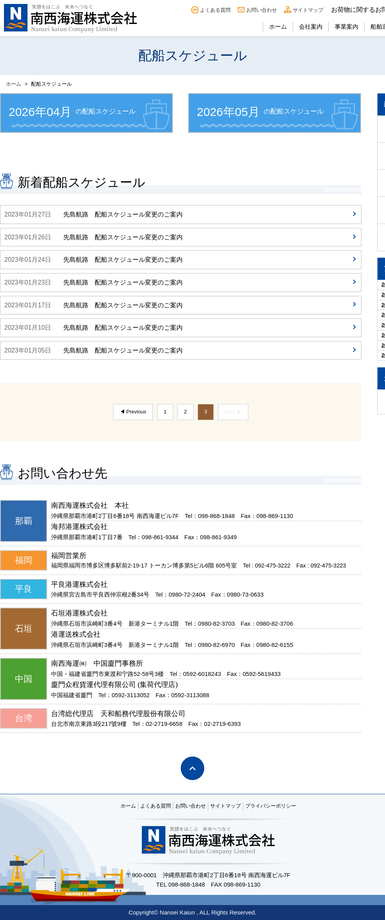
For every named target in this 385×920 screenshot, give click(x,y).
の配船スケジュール (72, 111)
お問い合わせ (261, 10)
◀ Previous (133, 412)
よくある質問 (215, 10)
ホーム (278, 26)
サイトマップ (308, 10)
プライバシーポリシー (270, 806)
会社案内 (311, 26)
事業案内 (346, 26)
